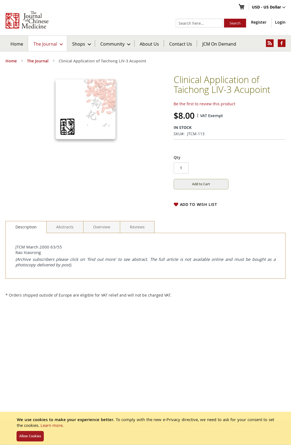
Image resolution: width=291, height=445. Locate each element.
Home (16, 44)
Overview (101, 227)
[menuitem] (48, 43)
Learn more (52, 425)
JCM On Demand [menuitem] (219, 44)
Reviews (137, 227)
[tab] (26, 227)
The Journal (37, 60)
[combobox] (199, 23)
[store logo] (27, 20)
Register (258, 22)
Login (280, 22)
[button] (268, 7)
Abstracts (65, 227)
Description (26, 227)
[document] (145, 428)
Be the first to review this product (204, 103)
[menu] (145, 43)
